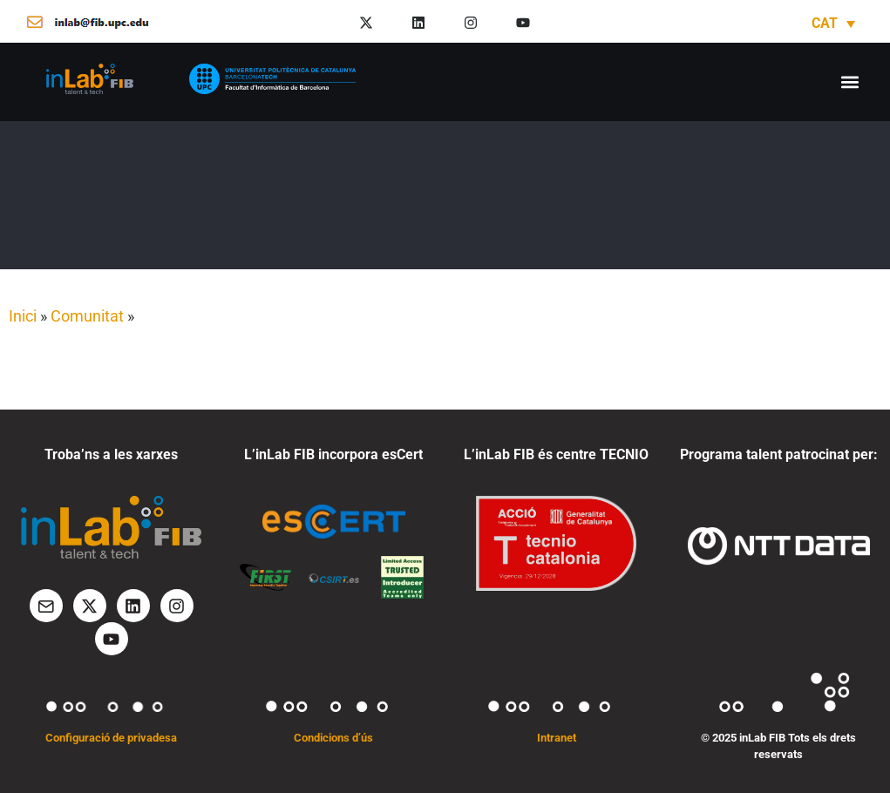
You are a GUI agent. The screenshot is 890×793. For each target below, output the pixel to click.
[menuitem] (833, 23)
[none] (833, 23)
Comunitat (87, 316)
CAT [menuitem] (825, 23)
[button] (849, 81)
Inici (23, 316)
